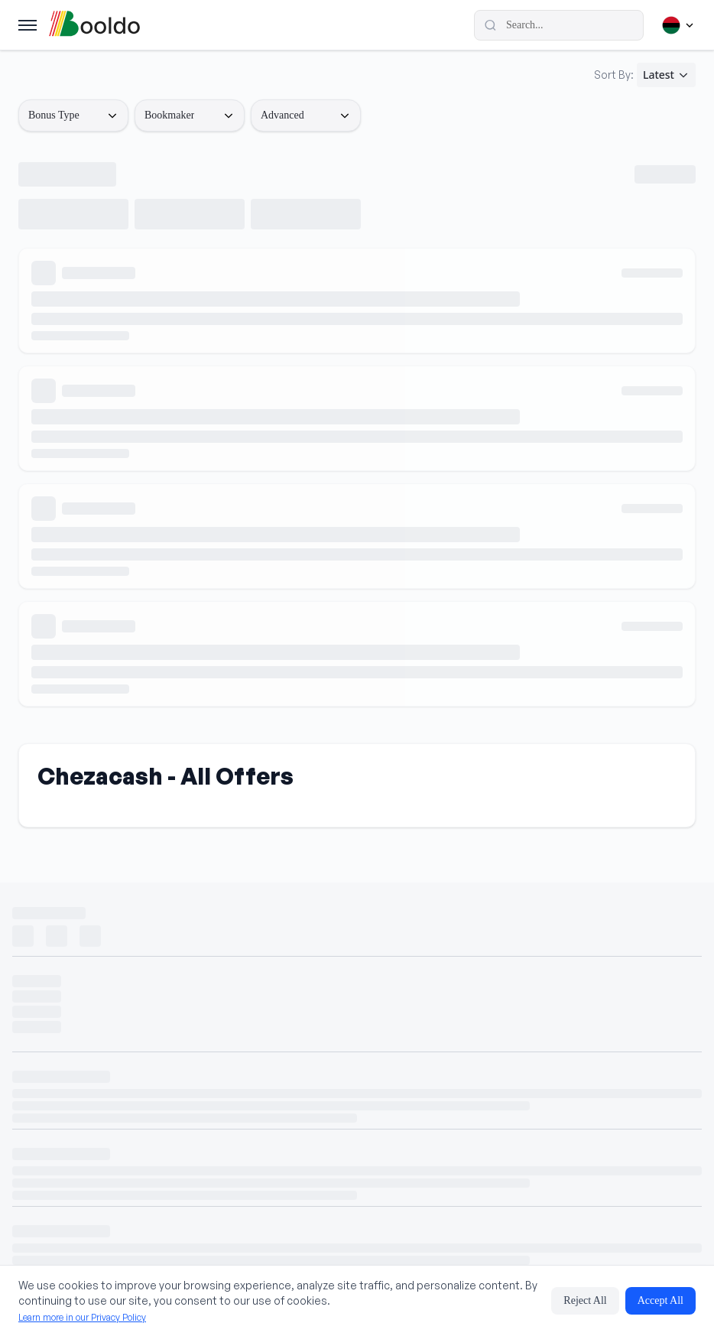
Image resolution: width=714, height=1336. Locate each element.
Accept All (660, 1300)
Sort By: (614, 74)
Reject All (584, 1300)
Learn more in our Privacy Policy (82, 1317)
